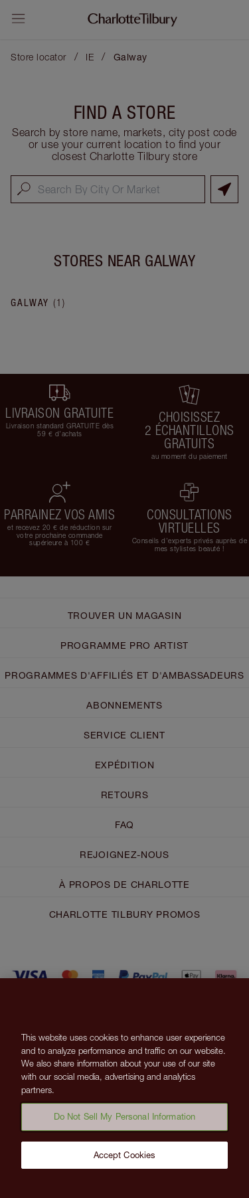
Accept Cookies (125, 1159)
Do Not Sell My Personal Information (125, 1121)
